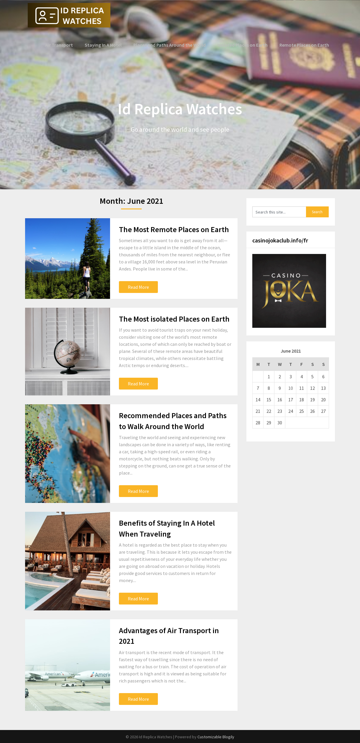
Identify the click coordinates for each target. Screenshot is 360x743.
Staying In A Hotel (106, 45)
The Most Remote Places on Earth (174, 229)
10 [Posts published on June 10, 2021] (290, 388)
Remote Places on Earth (304, 45)
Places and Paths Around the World (171, 45)
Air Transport (62, 45)
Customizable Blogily (215, 736)
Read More (138, 287)
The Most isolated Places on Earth (174, 319)
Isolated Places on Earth (243, 45)
